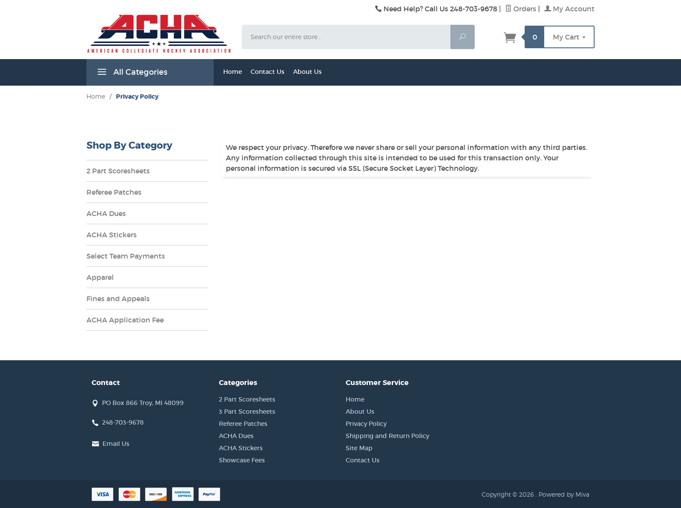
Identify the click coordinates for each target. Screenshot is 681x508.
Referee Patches (114, 192)
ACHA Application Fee (125, 319)
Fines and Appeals (118, 298)
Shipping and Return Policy (387, 436)
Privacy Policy (366, 424)
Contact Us (267, 72)
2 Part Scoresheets (118, 170)
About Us (307, 72)
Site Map (359, 448)
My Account (569, 8)
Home (232, 72)
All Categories (131, 73)
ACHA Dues (106, 213)
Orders (520, 8)
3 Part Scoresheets (247, 411)
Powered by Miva (564, 494)
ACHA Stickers (111, 234)
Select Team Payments (125, 256)
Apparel (100, 277)
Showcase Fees (242, 460)
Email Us (115, 444)
